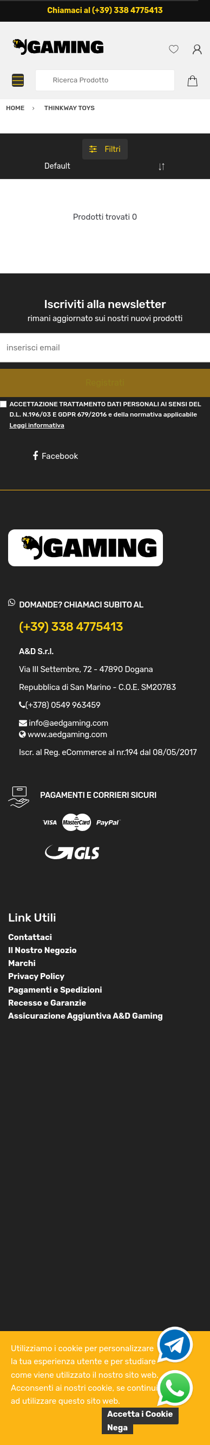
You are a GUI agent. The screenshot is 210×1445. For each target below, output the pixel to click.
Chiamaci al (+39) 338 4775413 (105, 10)
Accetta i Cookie (140, 1414)
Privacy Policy (36, 976)
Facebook (55, 456)
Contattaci (30, 937)
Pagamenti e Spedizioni (55, 990)
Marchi (22, 963)
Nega (117, 1428)
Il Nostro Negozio (42, 950)
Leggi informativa (36, 425)
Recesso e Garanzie (47, 1003)
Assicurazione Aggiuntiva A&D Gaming (85, 1016)
